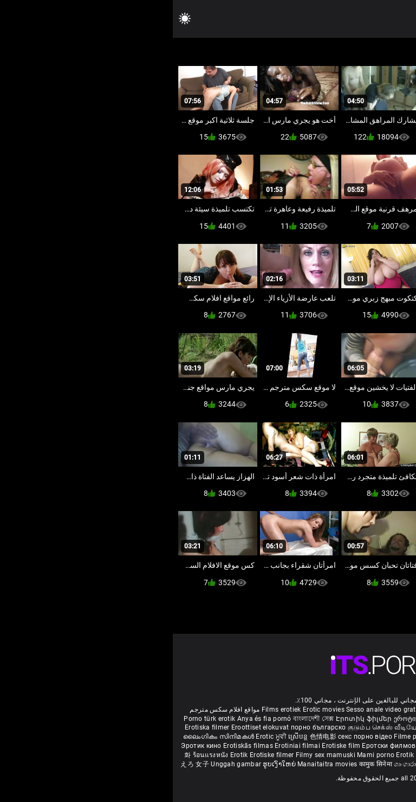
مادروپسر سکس (313, 719)
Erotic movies (151, 709)
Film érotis (303, 764)
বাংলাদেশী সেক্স (140, 719)
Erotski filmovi (272, 746)
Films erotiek (108, 709)
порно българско (145, 727)
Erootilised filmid (323, 755)
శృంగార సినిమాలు (380, 727)
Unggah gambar (64, 764)
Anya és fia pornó (91, 719)
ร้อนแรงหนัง (38, 755)
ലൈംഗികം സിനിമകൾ (46, 736)
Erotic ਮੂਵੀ (99, 736)
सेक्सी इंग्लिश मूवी (333, 727)
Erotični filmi (359, 746)
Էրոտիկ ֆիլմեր (192, 719)
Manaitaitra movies (155, 764)
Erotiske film (169, 746)
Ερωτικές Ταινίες (377, 755)
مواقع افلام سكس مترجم (52, 709)
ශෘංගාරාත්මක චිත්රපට (254, 764)
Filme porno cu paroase (257, 736)
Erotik (67, 755)
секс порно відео (192, 736)
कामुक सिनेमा (387, 736)
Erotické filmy (317, 746)
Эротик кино (29, 746)
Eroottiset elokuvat (88, 727)
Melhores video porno (372, 719)
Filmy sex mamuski (153, 755)
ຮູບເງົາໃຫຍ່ (107, 764)
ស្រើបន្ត (125, 736)
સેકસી (257, 727)
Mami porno (203, 755)
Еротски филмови (219, 746)
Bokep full (279, 755)
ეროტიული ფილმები (255, 719)
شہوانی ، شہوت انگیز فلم (332, 736)
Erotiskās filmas (76, 746)
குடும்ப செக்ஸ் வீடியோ (211, 727)
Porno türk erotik (36, 719)
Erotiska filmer (35, 727)
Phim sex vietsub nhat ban (291, 709)
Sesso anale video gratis (210, 709)
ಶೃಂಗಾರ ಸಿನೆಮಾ (290, 727)
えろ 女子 (22, 764)
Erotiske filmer (100, 755)
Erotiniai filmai (125, 746)
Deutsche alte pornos (366, 709)
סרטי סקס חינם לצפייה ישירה (364, 764)
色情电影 (151, 736)
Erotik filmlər (243, 755)
